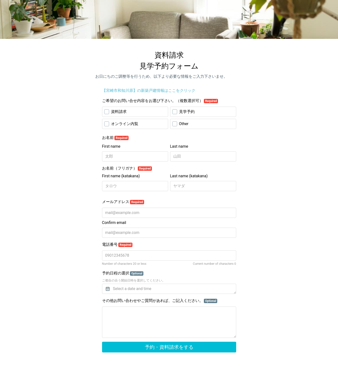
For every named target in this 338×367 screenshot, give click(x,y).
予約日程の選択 (123, 273)
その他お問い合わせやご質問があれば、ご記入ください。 (159, 300)
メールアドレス (123, 201)
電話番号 (117, 244)
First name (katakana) (121, 176)
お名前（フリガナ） (127, 168)
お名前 (115, 137)
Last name (179, 146)
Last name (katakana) (189, 176)
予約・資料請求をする (169, 347)
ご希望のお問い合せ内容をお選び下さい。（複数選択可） (160, 100)
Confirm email (114, 222)
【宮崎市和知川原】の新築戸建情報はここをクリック (148, 90)
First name (111, 146)
